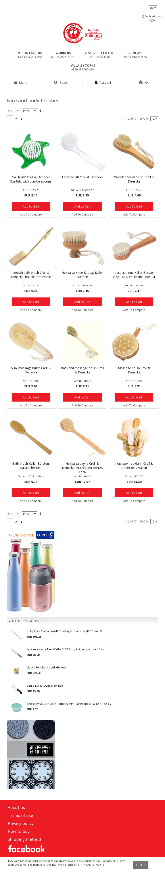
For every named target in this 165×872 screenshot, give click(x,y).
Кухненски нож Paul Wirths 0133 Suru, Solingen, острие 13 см (65, 649)
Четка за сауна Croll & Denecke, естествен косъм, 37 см (82, 467)
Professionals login (152, 18)
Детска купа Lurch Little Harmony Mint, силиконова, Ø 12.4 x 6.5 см (69, 704)
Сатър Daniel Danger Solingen (45, 686)
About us (16, 807)
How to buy (19, 831)
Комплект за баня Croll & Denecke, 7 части (134, 465)
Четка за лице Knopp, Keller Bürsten (82, 274)
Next (21, 119)
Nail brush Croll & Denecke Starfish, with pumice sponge (31, 179)
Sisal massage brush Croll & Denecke (31, 370)
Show (144, 118)
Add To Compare (31, 214)
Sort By (13, 111)
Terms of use (20, 815)
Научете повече (93, 864)
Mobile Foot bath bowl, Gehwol (46, 667)
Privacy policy (21, 823)
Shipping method (24, 839)
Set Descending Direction (41, 111)
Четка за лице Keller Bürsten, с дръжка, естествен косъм (134, 274)
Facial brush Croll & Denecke (82, 177)
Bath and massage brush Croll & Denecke (82, 370)
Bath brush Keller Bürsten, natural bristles (31, 465)
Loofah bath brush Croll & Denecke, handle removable (31, 274)
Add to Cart (31, 206)
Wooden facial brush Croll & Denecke (134, 179)
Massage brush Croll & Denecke (134, 370)
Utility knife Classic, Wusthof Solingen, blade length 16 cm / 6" (65, 631)
